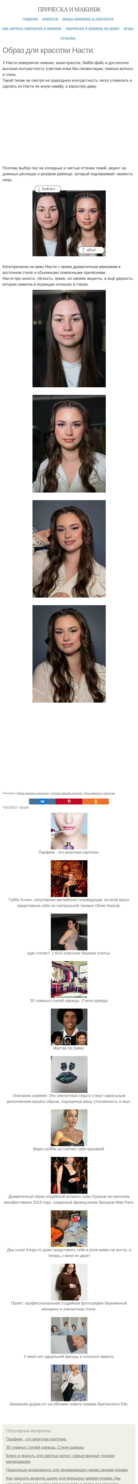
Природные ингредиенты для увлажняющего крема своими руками (67, 1470)
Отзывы (67, 38)
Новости (50, 19)
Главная (30, 19)
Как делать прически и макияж (31, 28)
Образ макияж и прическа (33, 793)
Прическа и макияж (69, 9)
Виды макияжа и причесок (88, 19)
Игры (129, 28)
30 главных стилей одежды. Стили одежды (45, 1447)
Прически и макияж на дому (92, 28)
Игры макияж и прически (99, 793)
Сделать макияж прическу (66, 793)
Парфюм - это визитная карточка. (36, 1439)
